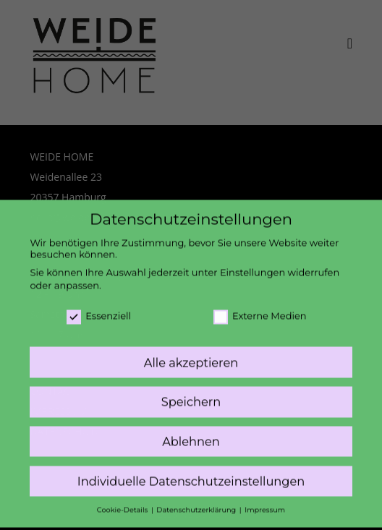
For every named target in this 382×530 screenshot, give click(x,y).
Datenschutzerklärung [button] (196, 503)
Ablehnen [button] (191, 434)
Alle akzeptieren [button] (191, 355)
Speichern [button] (191, 395)
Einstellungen (252, 265)
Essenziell (99, 308)
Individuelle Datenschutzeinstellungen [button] (191, 474)
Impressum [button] (265, 503)
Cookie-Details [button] (123, 503)
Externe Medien (260, 308)
